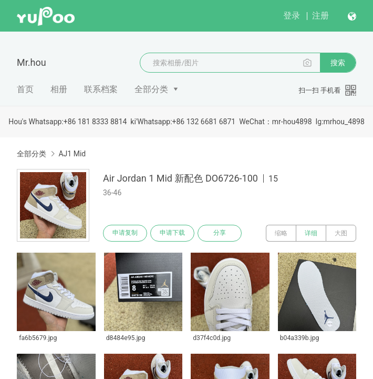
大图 (341, 233)
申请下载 (172, 233)
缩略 (281, 233)
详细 (311, 233)
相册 (58, 89)
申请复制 (125, 233)
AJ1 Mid (72, 153)
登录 (291, 16)
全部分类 (151, 89)
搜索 (337, 62)
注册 (320, 16)
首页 (25, 89)
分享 (219, 233)
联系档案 (101, 89)
